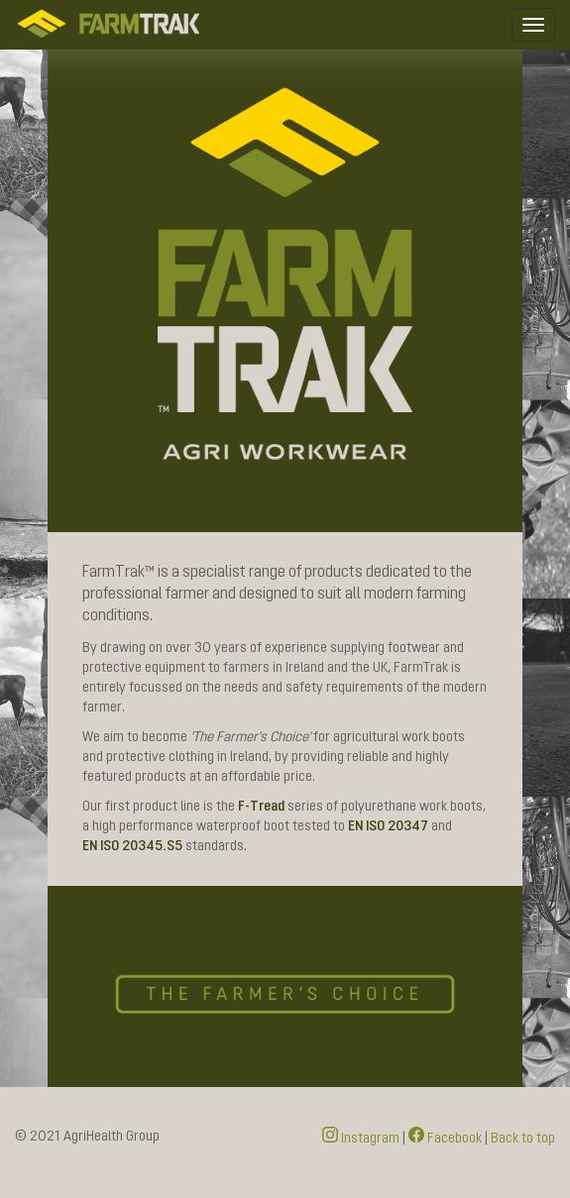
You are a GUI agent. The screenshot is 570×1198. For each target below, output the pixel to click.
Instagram (360, 1138)
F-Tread (261, 807)
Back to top (523, 1138)
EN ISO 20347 (388, 826)
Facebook (445, 1138)
